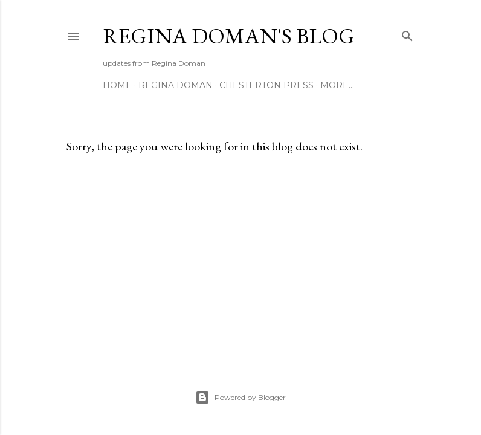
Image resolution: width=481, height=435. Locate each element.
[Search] (407, 33)
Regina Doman (175, 85)
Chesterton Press (266, 85)
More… (337, 85)
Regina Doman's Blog (229, 36)
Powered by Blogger (240, 397)
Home (117, 85)
